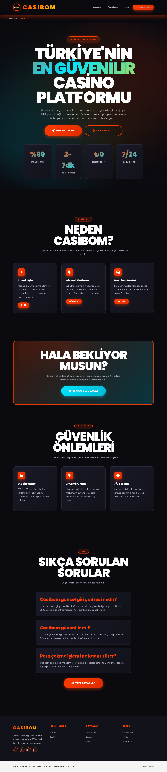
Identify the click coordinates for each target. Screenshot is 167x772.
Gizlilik (151, 766)
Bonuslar (89, 737)
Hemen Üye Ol (63, 130)
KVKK (145, 766)
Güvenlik (73, 301)
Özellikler (113, 7)
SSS (127, 7)
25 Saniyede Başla (83, 391)
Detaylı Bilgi (103, 130)
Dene (23, 305)
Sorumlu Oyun (128, 741)
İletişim (121, 301)
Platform (96, 7)
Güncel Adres (91, 732)
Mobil (88, 741)
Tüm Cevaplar (83, 683)
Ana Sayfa (13, 19)
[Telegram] (28, 749)
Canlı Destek (127, 732)
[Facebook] (35, 749)
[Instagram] (22, 749)
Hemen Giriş (143, 7)
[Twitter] (15, 749)
